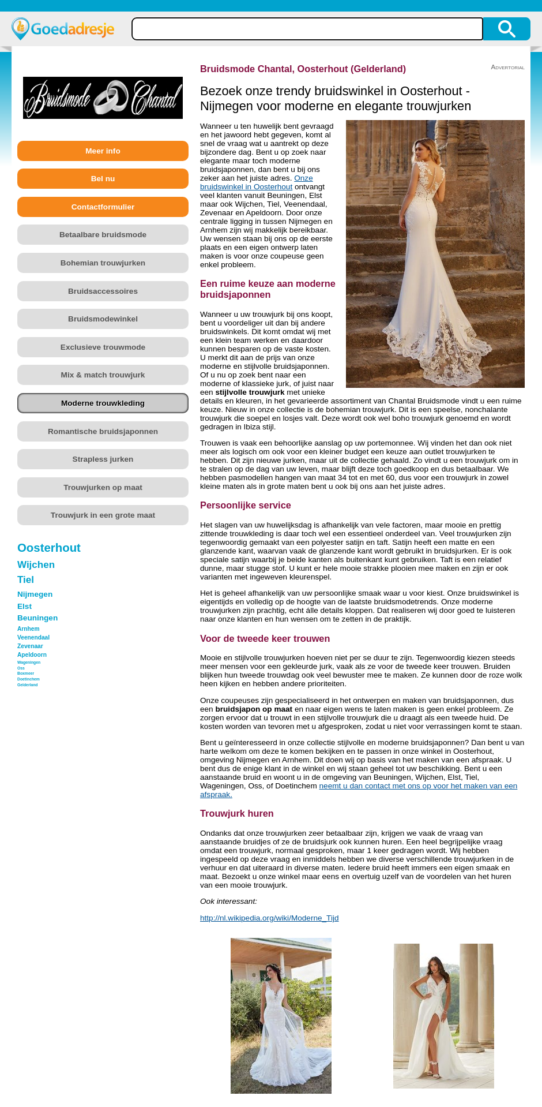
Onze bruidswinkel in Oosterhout (256, 182)
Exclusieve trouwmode (103, 347)
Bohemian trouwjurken (103, 263)
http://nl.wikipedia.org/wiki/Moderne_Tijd (269, 918)
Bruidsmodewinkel (103, 319)
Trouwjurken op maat (102, 487)
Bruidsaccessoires (103, 291)
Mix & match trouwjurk (103, 375)
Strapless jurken (103, 459)
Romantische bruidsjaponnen (103, 431)
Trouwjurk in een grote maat (103, 515)
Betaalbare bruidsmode (102, 234)
